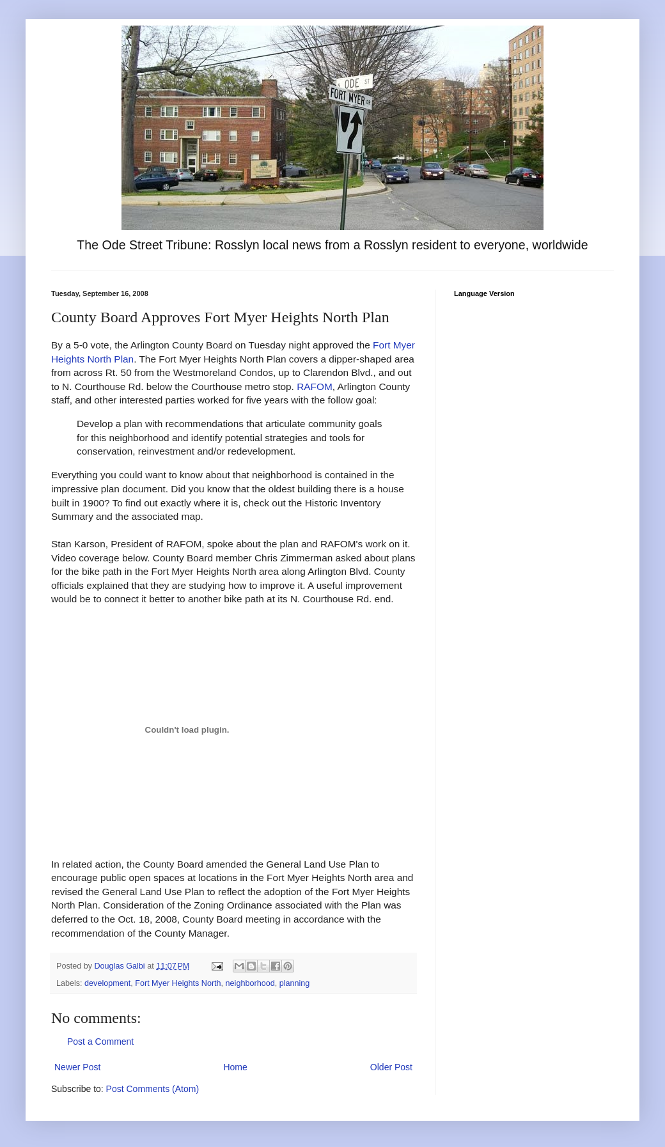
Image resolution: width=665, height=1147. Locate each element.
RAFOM (314, 386)
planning (294, 983)
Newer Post (77, 1067)
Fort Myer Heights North (178, 983)
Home (235, 1067)
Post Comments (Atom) (152, 1089)
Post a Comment (100, 1041)
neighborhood (250, 983)
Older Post (391, 1067)
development (107, 983)
